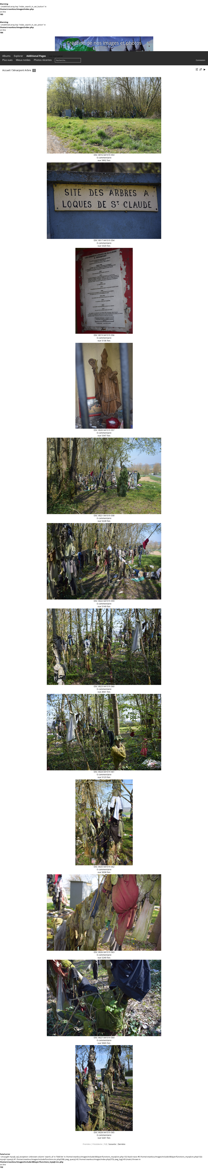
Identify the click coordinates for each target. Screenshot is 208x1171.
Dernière (121, 1144)
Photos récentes (43, 60)
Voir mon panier (56, 56)
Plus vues (7, 60)
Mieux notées (23, 60)
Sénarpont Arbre (21, 70)
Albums (6, 56)
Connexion (200, 60)
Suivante (112, 1144)
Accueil (6, 70)
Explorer (18, 56)
